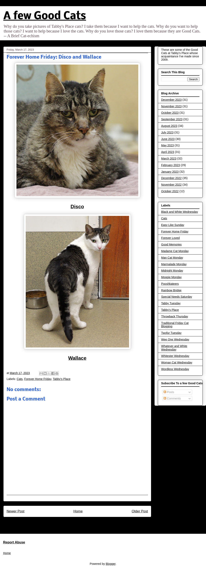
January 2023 (170, 171)
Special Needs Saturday (176, 296)
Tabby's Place (61, 379)
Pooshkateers (170, 283)
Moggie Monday (171, 277)
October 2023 (170, 112)
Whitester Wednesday (175, 356)
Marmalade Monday (174, 264)
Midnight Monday (172, 270)
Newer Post (15, 511)
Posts (169, 392)
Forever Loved (170, 238)
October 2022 (170, 191)
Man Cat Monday (172, 257)
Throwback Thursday (174, 316)
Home (78, 511)
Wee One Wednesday (175, 339)
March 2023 (168, 158)
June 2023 (168, 139)
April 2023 (167, 152)
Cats (20, 379)
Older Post (140, 511)
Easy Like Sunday (172, 225)
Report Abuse (14, 542)
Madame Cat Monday (175, 251)
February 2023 (170, 165)
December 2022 (171, 178)
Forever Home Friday (37, 379)
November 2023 (171, 106)
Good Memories (171, 244)
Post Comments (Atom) (86, 522)
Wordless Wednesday (175, 369)
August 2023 (169, 125)
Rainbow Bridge (171, 290)
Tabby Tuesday (170, 303)
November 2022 (171, 184)
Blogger (110, 563)
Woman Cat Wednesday (176, 362)
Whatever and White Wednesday (174, 347)
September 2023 (172, 119)
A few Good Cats (44, 16)
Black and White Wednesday (179, 211)
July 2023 (167, 132)
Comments (172, 398)
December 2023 (171, 99)
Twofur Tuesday (171, 333)
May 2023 (167, 145)
